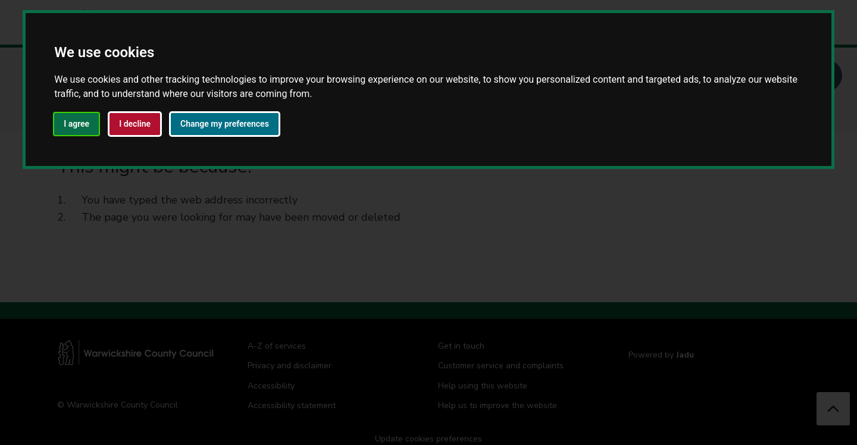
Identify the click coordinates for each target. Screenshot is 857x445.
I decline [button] (135, 124)
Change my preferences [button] (224, 124)
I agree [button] (76, 124)
